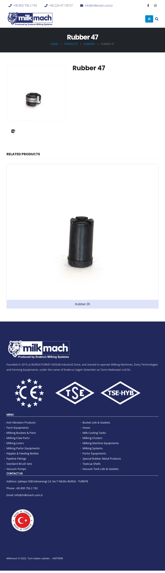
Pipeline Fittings (16, 460)
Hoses (86, 428)
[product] (82, 236)
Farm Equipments (17, 428)
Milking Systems (92, 449)
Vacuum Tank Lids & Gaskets (100, 470)
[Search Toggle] (157, 19)
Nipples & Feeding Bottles (22, 454)
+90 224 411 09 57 (61, 5)
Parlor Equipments (94, 454)
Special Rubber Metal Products (101, 460)
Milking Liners (15, 444)
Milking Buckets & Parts (21, 433)
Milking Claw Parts (17, 438)
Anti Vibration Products (21, 422)
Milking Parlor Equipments (23, 449)
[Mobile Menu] (149, 19)
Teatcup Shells (91, 465)
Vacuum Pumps (16, 470)
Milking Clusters (92, 438)
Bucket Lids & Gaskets (96, 422)
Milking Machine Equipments (100, 444)
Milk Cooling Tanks (94, 433)
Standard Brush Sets (19, 465)
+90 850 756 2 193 (25, 5)
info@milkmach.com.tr (99, 5)
